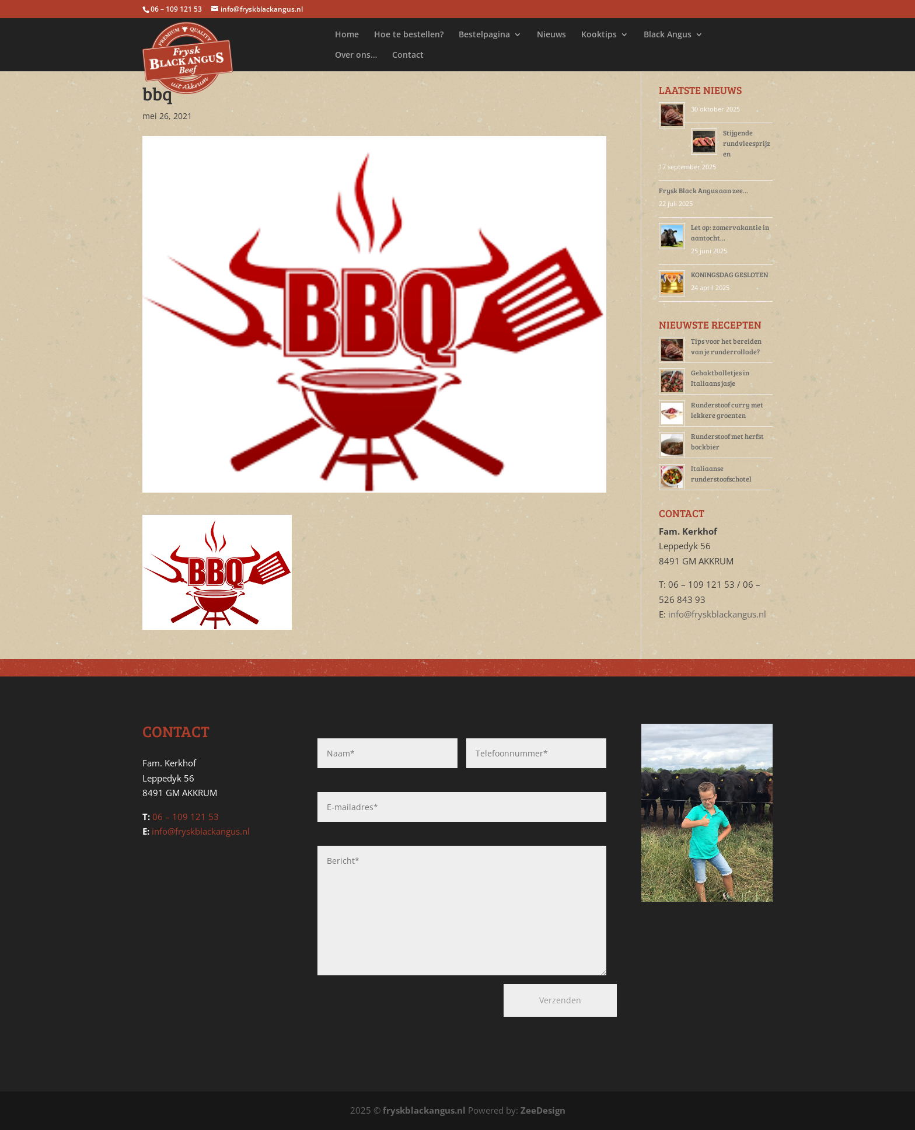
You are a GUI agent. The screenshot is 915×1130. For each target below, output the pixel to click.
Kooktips (599, 35)
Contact (408, 55)
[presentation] (379, 1005)
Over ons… (356, 55)
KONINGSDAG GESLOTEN (729, 274)
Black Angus (668, 35)
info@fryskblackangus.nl (717, 614)
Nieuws (551, 35)
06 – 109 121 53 (185, 816)
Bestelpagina (484, 35)
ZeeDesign (543, 1110)
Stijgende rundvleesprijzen (746, 143)
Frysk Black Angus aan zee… (703, 190)
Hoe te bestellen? (408, 35)
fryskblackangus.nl (424, 1110)
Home (347, 35)
